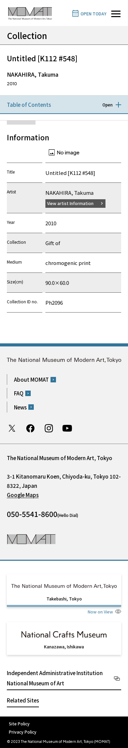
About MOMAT (31, 379)
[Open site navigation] (115, 13)
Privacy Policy (23, 732)
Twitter (12, 428)
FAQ (19, 393)
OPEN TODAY (93, 13)
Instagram (49, 428)
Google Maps (23, 494)
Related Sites (23, 700)
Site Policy (19, 723)
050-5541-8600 (32, 514)
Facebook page (30, 428)
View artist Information (70, 203)
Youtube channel (67, 428)
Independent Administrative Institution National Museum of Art (55, 678)
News (20, 407)
